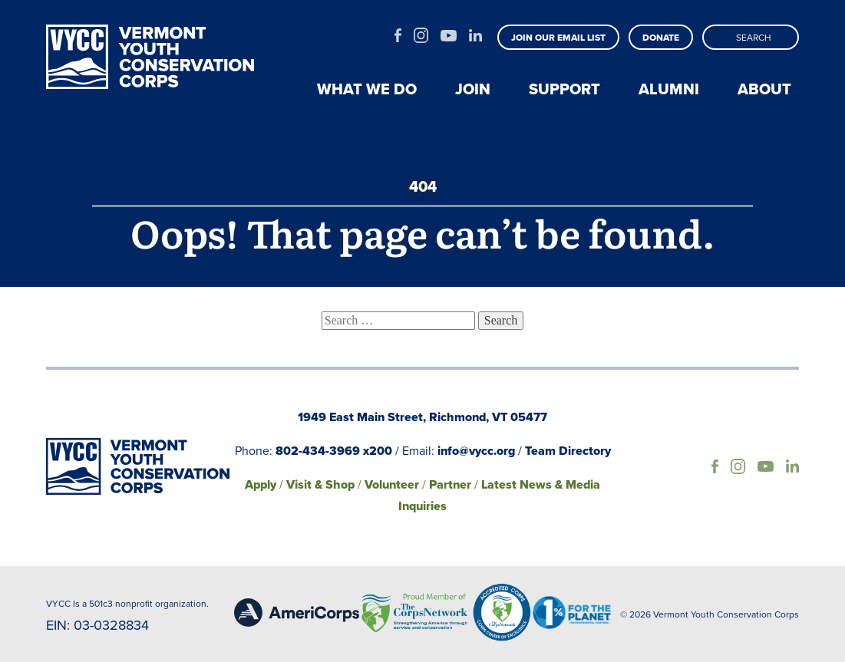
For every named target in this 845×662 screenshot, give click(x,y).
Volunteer (392, 484)
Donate (660, 37)
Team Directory (568, 450)
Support (564, 88)
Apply (260, 484)
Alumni (669, 88)
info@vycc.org (476, 450)
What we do (367, 88)
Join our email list (558, 37)
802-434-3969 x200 (334, 450)
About (764, 88)
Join (472, 88)
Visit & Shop (320, 484)
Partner (450, 484)
